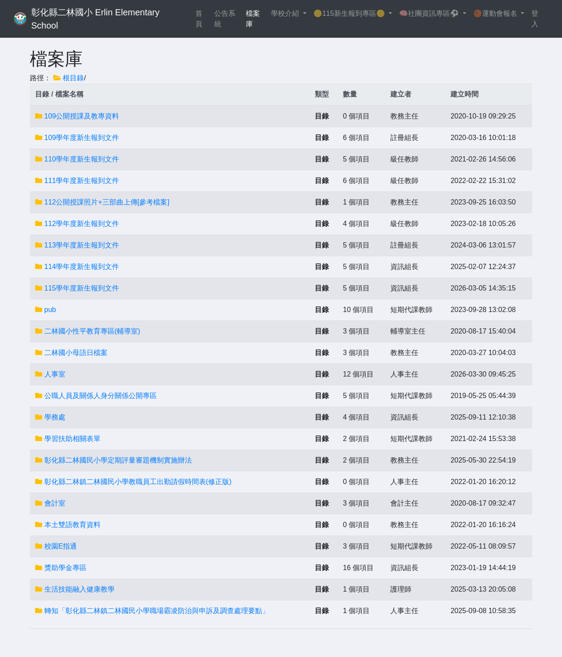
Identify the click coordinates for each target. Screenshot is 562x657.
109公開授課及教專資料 (81, 116)
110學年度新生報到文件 (81, 159)
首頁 (203, 19)
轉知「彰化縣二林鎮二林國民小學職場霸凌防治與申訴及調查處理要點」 (156, 610)
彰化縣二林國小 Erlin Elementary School (96, 18)
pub (50, 309)
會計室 (54, 503)
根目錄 (73, 78)
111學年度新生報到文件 (81, 180)
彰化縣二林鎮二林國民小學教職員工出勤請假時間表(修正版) (138, 481)
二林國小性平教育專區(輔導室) (92, 331)
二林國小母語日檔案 (76, 352)
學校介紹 (286, 13)
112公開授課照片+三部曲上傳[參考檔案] (106, 202)
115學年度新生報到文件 (81, 288)
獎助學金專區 (65, 567)
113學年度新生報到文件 (81, 245)
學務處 (54, 417)
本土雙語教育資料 (72, 524)
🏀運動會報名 (496, 13)
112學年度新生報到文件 (81, 223)
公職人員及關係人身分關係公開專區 (100, 395)
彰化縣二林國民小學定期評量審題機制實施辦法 (118, 460)
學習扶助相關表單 (72, 438)
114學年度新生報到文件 (81, 266)
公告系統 (224, 19)
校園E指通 (60, 546)
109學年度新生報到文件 (81, 137)
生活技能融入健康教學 (79, 589)
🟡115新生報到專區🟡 (350, 13)
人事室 (54, 374)
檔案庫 (253, 19)
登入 (534, 19)
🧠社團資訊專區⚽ (430, 13)
